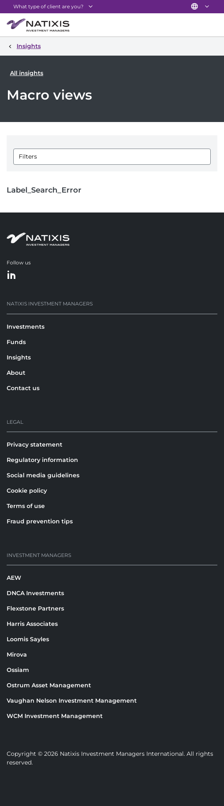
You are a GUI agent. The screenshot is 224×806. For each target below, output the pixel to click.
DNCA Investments (35, 593)
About (16, 372)
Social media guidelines (43, 475)
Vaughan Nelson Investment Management (72, 700)
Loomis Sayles (28, 639)
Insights (19, 357)
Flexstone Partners (35, 608)
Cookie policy (27, 490)
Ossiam (18, 670)
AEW (14, 577)
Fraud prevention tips (40, 521)
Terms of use (26, 506)
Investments (25, 326)
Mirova (17, 654)
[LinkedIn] (12, 275)
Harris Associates (32, 624)
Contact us (23, 388)
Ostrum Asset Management (49, 685)
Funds (16, 342)
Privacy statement (34, 444)
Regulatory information (42, 460)
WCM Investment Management (55, 716)
